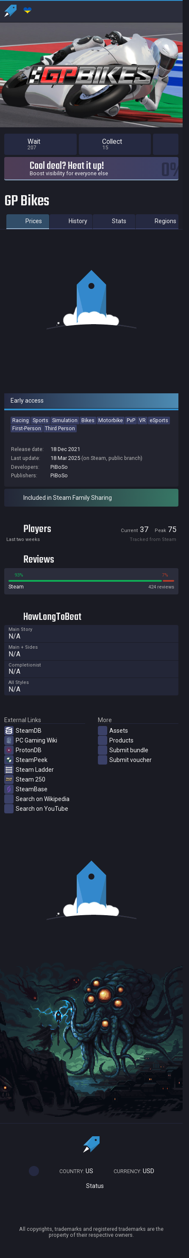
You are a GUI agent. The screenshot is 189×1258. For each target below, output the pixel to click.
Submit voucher (125, 760)
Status (91, 1186)
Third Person (60, 428)
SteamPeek (25, 760)
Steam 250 (24, 779)
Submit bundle (123, 750)
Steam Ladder (29, 769)
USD (130, 1171)
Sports (40, 420)
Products (115, 740)
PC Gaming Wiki (30, 740)
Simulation (65, 420)
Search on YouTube (36, 808)
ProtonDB (23, 750)
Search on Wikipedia (36, 799)
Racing (20, 420)
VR (142, 420)
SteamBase (25, 789)
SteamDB (23, 730)
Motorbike (110, 420)
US (72, 1171)
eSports (159, 420)
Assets (113, 730)
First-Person (26, 428)
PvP (131, 420)
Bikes (87, 420)
